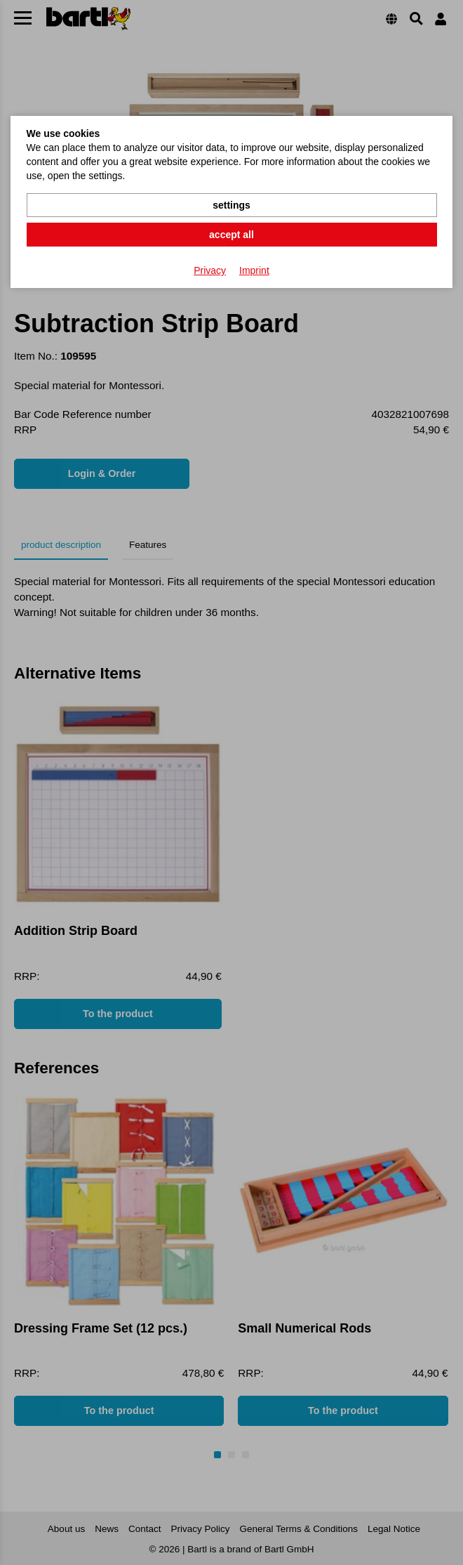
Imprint (254, 270)
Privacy (210, 270)
